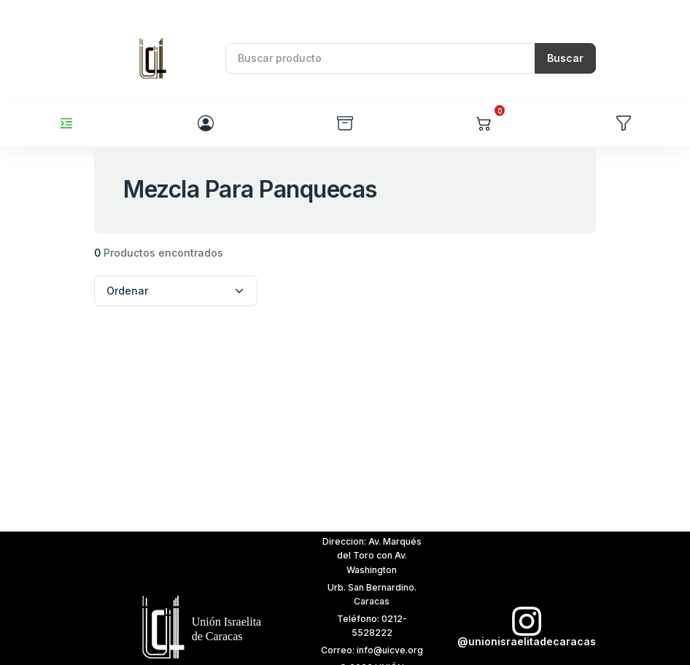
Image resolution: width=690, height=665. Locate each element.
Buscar (565, 58)
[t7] (193, 626)
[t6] (523, 627)
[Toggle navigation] (66, 123)
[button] (484, 123)
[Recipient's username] (380, 58)
